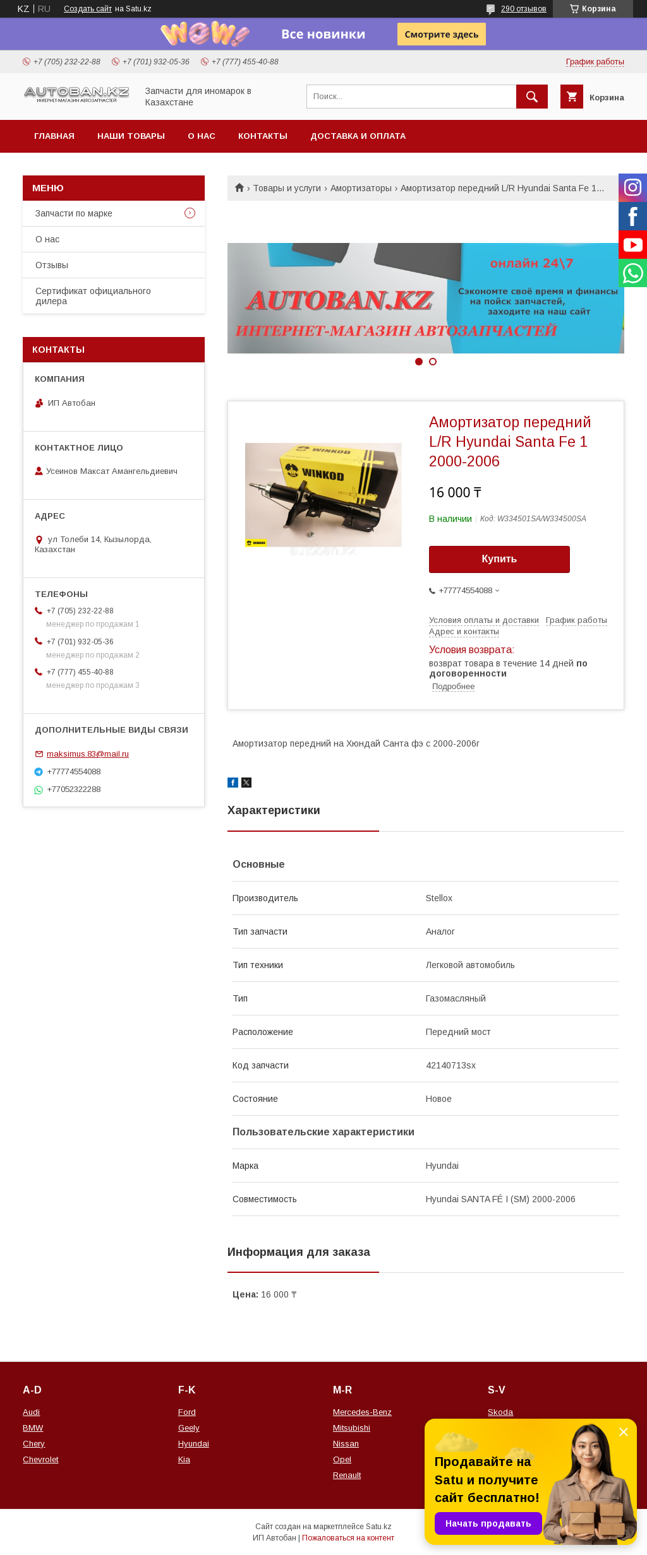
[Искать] (532, 97)
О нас (201, 136)
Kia (184, 1459)
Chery (34, 1443)
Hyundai (193, 1443)
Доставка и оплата (358, 136)
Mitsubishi (351, 1428)
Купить (499, 558)
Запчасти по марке (73, 213)
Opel (342, 1459)
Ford (187, 1412)
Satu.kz (379, 1526)
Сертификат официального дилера (93, 296)
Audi (31, 1412)
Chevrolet (40, 1459)
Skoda (500, 1412)
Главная (54, 136)
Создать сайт (88, 8)
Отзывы (51, 265)
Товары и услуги (287, 188)
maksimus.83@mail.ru (88, 754)
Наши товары (131, 136)
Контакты (262, 136)
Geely (189, 1428)
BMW (33, 1428)
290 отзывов (524, 8)
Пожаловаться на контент (348, 1538)
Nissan (346, 1443)
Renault (347, 1475)
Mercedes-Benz (362, 1412)
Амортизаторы (361, 188)
